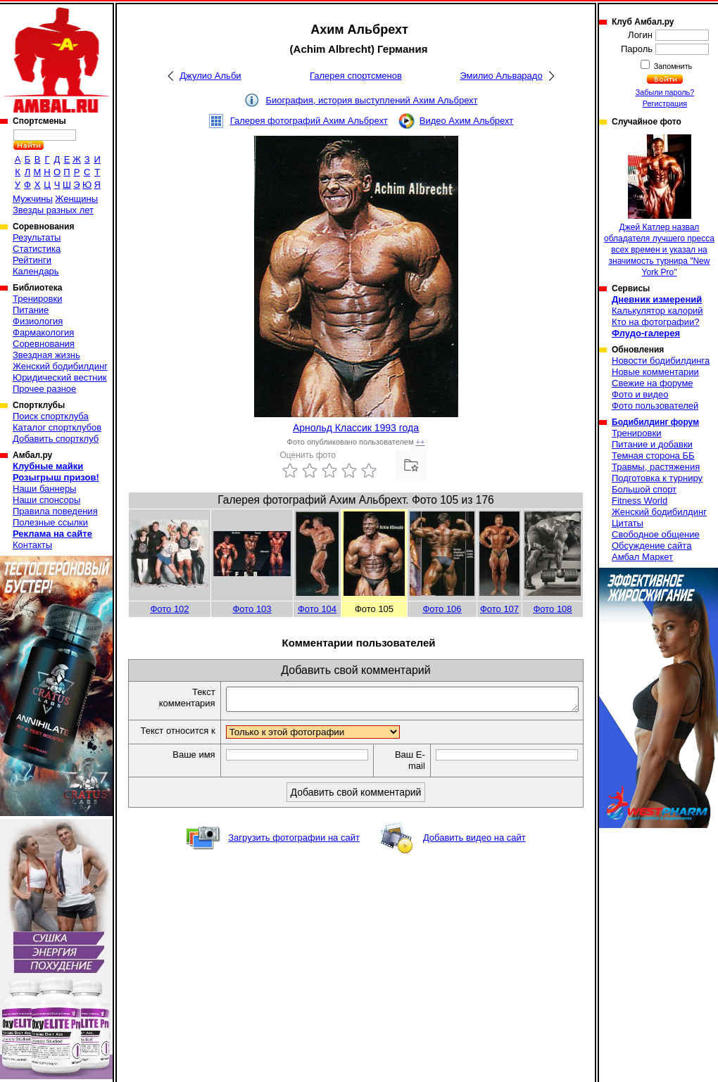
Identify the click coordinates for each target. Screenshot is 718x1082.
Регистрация (665, 103)
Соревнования (44, 343)
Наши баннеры (44, 488)
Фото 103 (251, 609)
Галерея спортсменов (356, 75)
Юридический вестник (59, 377)
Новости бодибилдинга (661, 360)
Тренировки (37, 298)
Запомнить (672, 66)
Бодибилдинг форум (655, 422)
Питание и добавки (652, 444)
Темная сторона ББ (653, 455)
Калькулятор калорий (657, 310)
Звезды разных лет (53, 210)
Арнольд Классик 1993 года (356, 427)
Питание (31, 310)
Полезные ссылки (50, 522)
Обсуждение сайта (651, 545)
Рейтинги (32, 260)
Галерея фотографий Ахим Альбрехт (309, 120)
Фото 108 (552, 609)
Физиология (38, 321)
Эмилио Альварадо (501, 75)
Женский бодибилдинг (60, 366)
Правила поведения (55, 511)
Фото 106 (441, 609)
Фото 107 (499, 609)
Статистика (37, 248)
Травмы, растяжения (656, 467)
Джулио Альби (210, 75)
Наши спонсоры (46, 500)
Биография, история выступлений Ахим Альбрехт (372, 100)
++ (420, 442)
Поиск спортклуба (51, 416)
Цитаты (627, 523)
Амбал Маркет (642, 557)
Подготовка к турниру (657, 478)
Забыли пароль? (665, 92)
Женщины (76, 198)
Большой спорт (644, 489)
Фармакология (43, 332)
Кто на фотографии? (656, 322)
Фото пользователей (655, 405)
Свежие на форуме (652, 383)
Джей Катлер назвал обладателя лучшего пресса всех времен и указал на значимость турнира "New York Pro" (659, 205)
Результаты (37, 237)
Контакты (32, 545)
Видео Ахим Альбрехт (467, 120)
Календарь (36, 271)
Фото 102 (169, 609)
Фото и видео (640, 394)
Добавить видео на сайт (474, 851)
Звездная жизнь (46, 355)
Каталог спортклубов (57, 427)
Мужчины (33, 198)
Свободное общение (656, 534)
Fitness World (639, 500)
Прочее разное (44, 388)
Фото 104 (317, 609)
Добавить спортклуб (56, 438)
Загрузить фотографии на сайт (294, 851)
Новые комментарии (655, 372)
